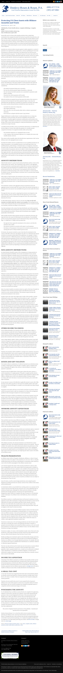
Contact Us (8, 1)
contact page (8, 621)
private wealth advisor (10, 625)
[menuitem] (3, 15)
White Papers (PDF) (26, 1)
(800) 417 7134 (8, 648)
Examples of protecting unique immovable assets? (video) (54, 451)
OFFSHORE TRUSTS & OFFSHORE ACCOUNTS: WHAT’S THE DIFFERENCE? (54, 290)
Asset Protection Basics (10, 15)
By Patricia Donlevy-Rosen (14, 623)
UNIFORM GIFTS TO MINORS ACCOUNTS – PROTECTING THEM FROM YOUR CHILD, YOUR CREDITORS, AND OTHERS (54, 80)
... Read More (57, 170)
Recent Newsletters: (49, 176)
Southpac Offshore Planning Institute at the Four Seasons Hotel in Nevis (55, 309)
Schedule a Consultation (16, 1)
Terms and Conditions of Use (40, 664)
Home (3, 1)
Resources (35, 15)
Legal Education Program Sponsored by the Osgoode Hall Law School (54, 302)
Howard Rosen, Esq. (5, 25)
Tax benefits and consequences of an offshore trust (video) (55, 369)
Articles (6, 623)
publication (17, 625)
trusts (21, 625)
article (24, 623)
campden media (29, 623)
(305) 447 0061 (6, 649)
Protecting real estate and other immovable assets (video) (54, 391)
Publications (29, 15)
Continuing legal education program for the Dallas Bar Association (54, 316)
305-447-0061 (31, 619)
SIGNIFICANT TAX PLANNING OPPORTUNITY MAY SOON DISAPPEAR (55, 72)
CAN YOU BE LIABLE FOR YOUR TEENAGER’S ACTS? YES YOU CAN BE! (55, 195)
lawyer (9, 666)
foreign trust (30, 566)
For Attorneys (43, 15)
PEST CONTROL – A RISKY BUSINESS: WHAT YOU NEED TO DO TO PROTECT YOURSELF (55, 65)
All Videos (23, 15)
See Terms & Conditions (21, 664)
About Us (18, 15)
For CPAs (48, 15)
